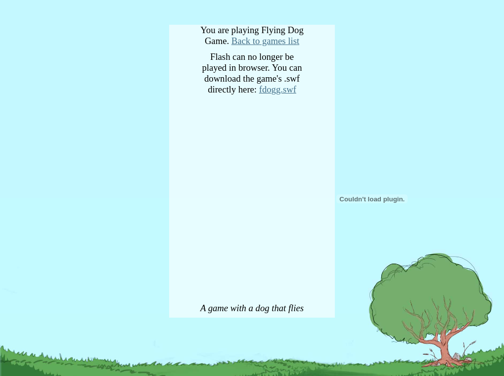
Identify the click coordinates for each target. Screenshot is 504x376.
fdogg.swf (277, 89)
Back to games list (265, 41)
